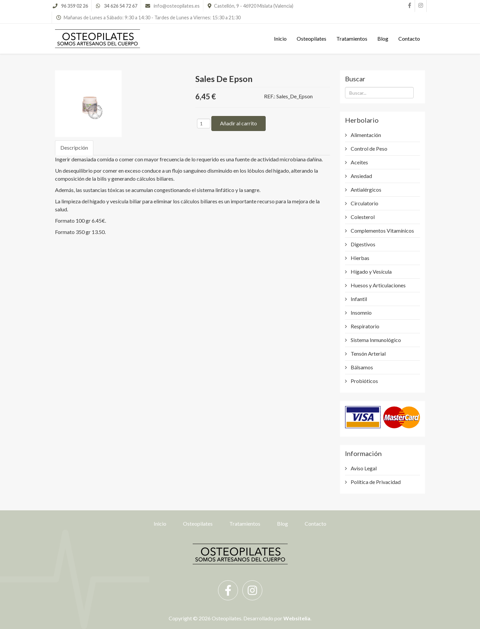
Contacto (409, 38)
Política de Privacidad (375, 482)
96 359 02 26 (74, 6)
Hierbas (359, 258)
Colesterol (362, 217)
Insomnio (361, 312)
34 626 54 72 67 (120, 6)
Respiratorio (364, 326)
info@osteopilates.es (177, 6)
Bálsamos (361, 367)
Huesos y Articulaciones (378, 285)
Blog (382, 38)
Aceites (359, 162)
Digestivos (362, 244)
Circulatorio (364, 203)
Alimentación (365, 135)
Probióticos (364, 381)
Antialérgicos (365, 189)
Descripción (74, 147)
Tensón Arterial (368, 353)
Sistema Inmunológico (375, 340)
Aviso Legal (363, 468)
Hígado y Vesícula (371, 271)
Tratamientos (351, 38)
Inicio (280, 38)
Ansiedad (361, 176)
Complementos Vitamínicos (382, 230)
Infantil (358, 299)
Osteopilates (311, 38)
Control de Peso (368, 148)
